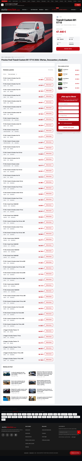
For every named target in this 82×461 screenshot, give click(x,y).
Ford (12, 57)
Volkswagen (76, 416)
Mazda (74, 414)
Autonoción (27, 429)
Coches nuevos (64, 10)
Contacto (44, 433)
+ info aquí (73, 436)
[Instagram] (11, 435)
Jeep (55, 414)
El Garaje (54, 9)
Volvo (3, 419)
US (35, 452)
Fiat (36, 414)
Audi (15, 414)
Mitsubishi (14, 416)
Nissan (20, 416)
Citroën (24, 414)
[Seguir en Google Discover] (41, 4)
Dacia (29, 414)
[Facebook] (3, 435)
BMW (19, 414)
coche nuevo (15, 411)
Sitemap (27, 446)
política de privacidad (68, 123)
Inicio (2, 57)
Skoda (44, 416)
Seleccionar (49, 79)
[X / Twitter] (7, 435)
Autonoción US (28, 436)
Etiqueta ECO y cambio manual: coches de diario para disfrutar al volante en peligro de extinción (19, 390)
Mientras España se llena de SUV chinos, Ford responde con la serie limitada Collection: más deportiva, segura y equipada (44, 382)
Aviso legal (44, 436)
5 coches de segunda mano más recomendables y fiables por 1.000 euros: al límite (18, 373)
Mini (9, 416)
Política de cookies (46, 440)
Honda (45, 414)
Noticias (26, 10)
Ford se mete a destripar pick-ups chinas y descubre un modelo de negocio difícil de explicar (18, 382)
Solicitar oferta (68, 48)
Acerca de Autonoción (46, 429)
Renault (35, 416)
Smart (49, 416)
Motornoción (34, 9)
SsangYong (54, 416)
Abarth (3, 414)
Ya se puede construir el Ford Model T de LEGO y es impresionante (44, 398)
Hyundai (50, 414)
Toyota (70, 416)
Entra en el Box (75, 453)
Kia (59, 414)
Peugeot (29, 416)
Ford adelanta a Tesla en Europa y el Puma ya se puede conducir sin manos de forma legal (45, 390)
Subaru (60, 416)
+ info (74, 132)
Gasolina (75, 10)
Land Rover (64, 414)
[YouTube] (15, 435)
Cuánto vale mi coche (29, 443)
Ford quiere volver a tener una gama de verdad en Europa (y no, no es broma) (19, 398)
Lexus (70, 414)
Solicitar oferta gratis (68, 127)
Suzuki (65, 416)
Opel (25, 416)
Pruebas (41, 9)
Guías (48, 10)
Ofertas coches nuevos (30, 440)
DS (33, 414)
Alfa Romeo (9, 414)
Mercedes (4, 416)
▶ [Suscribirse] (78, 432)
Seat (40, 416)
